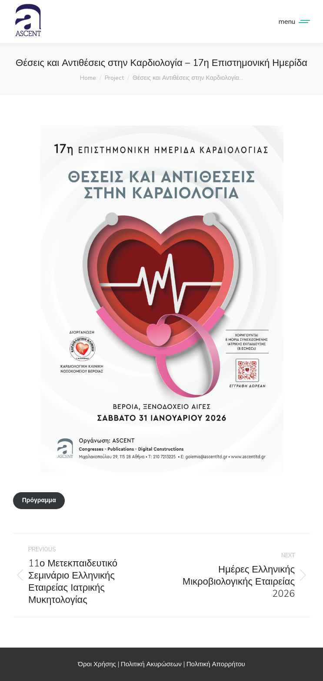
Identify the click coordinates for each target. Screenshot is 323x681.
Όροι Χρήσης (97, 664)
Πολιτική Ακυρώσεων (151, 664)
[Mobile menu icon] (292, 21)
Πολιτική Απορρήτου (215, 664)
